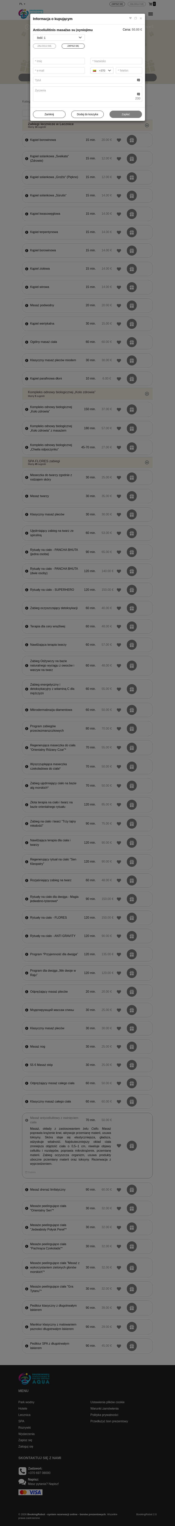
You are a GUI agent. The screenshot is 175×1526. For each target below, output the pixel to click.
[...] (84, 80)
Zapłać (126, 114)
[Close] (141, 18)
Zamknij (49, 114)
